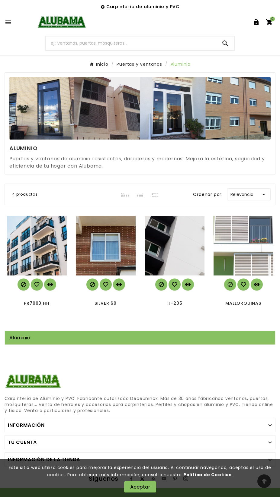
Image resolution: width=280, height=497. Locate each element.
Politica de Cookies (207, 475)
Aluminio (19, 337)
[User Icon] (256, 22)
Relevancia (248, 194)
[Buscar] (131, 43)
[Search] (225, 43)
